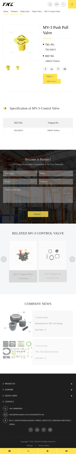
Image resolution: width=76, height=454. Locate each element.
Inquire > (50, 76)
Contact (9, 402)
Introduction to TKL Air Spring (48, 322)
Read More (40, 328)
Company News (38, 305)
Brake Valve (37, 11)
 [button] (4, 259)
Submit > (38, 215)
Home (5, 11)
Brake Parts (25, 11)
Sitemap (30, 445)
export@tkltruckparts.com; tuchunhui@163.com (26, 414)
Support (9, 390)
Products (14, 11)
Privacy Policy (44, 445)
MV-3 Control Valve (52, 11)
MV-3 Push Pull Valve (14, 14)
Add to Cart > (52, 81)
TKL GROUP (35, 442)
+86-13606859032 (15, 408)
